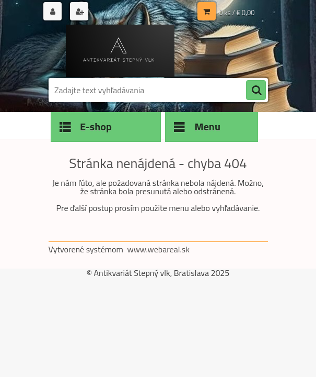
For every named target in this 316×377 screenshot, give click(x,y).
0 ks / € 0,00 (236, 12)
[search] (256, 91)
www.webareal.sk (158, 249)
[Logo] (120, 51)
